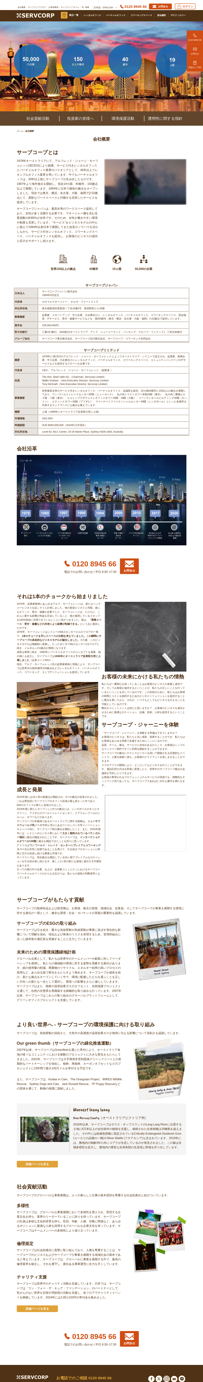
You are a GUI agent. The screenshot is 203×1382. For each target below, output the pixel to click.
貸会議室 (161, 15)
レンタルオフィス (92, 15)
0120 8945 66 (195, 36)
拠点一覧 (73, 15)
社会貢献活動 (38, 118)
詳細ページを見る (37, 1164)
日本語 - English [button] (105, 7)
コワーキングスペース (141, 15)
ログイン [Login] (185, 6)
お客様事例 (53, 7)
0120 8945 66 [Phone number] (136, 7)
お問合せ (195, 49)
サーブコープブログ (37, 7)
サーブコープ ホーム (70, 7)
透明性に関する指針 (165, 118)
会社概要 (21, 7)
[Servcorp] (35, 15)
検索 (87, 7)
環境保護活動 (123, 118)
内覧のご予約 (195, 63)
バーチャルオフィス (115, 15)
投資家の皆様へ (80, 118)
